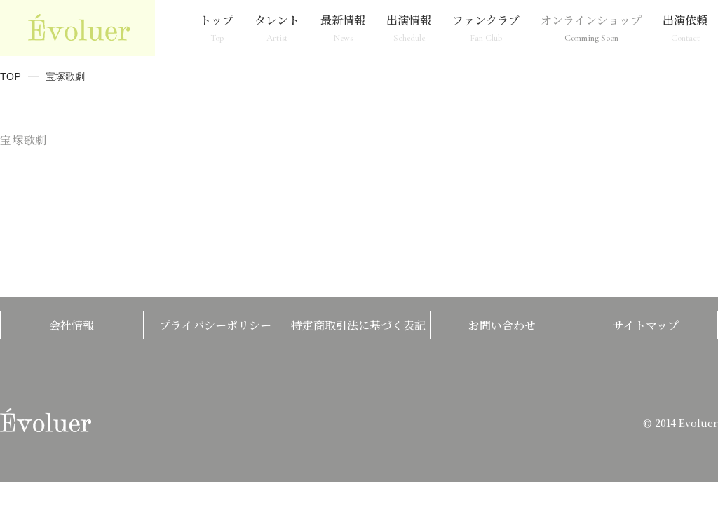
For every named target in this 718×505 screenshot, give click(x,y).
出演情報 (408, 27)
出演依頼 (685, 27)
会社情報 (71, 325)
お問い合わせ (502, 325)
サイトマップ (646, 325)
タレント (277, 27)
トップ (216, 27)
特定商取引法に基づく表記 (358, 325)
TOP (11, 76)
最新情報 (342, 27)
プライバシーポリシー (215, 325)
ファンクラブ (486, 27)
